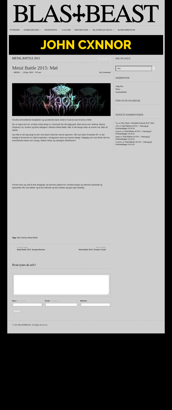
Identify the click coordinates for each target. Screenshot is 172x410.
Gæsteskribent (121, 92)
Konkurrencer (126, 30)
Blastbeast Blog (102, 30)
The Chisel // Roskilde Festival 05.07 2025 (137, 123)
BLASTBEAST (24, 325)
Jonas (117, 137)
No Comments (105, 72)
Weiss (17, 72)
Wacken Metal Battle (29, 238)
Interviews (50, 30)
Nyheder (15, 30)
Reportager (81, 30)
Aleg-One (119, 86)
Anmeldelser (31, 30)
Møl (18, 238)
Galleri (66, 30)
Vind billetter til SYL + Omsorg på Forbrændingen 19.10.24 (131, 127)
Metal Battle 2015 (26, 58)
